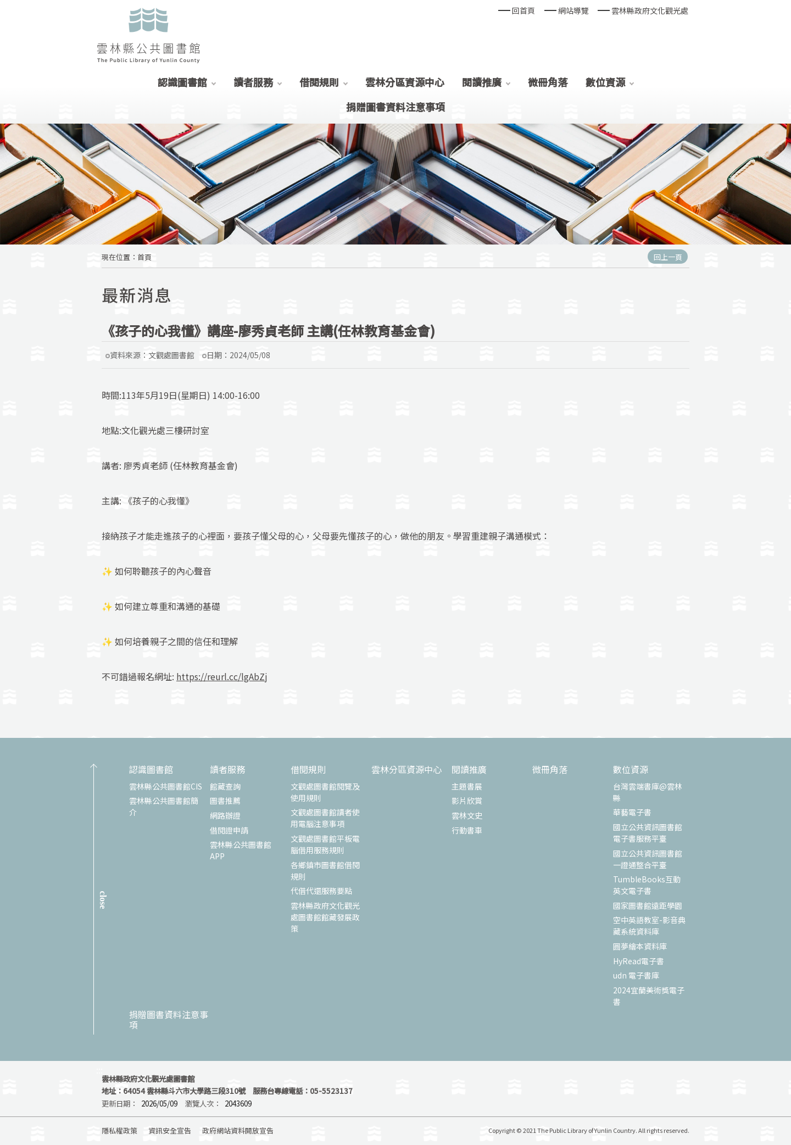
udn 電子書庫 (636, 975)
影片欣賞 (467, 800)
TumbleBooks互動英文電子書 (647, 885)
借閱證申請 (229, 830)
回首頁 (523, 10)
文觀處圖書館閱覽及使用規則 (325, 792)
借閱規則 (319, 82)
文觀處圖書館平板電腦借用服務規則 (325, 844)
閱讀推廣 (482, 82)
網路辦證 (225, 815)
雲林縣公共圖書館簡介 (163, 806)
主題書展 (467, 786)
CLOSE (103, 900)
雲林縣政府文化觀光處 (649, 10)
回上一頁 (668, 257)
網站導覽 (573, 10)
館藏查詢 (225, 786)
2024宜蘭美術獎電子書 (648, 996)
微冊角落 (547, 82)
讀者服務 (253, 82)
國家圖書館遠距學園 (647, 905)
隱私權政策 (119, 1130)
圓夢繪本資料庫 (640, 946)
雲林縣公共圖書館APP (240, 850)
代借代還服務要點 (321, 890)
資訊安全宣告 (169, 1130)
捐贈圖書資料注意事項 (395, 106)
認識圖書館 (182, 82)
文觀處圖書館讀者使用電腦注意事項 (325, 818)
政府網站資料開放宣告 (238, 1130)
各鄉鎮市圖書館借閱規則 (325, 870)
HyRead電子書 (638, 960)
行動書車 (467, 830)
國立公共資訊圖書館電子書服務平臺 (647, 832)
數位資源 (605, 82)
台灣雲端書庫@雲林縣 (647, 792)
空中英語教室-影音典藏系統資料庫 (649, 925)
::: (99, 1070)
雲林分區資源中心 (404, 82)
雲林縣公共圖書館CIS (165, 786)
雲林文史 (467, 815)
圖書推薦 (225, 800)
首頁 (144, 257)
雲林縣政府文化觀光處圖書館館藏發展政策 (325, 917)
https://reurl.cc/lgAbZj (222, 676)
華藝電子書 (632, 812)
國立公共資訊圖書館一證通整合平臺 (647, 859)
